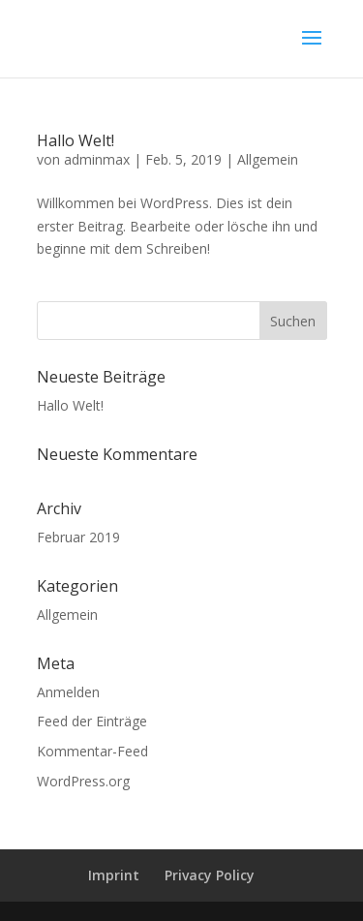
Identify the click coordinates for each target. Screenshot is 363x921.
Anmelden (68, 692)
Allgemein (267, 159)
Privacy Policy (210, 875)
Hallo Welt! (75, 140)
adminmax (97, 159)
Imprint (113, 875)
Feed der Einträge (92, 721)
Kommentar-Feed (92, 751)
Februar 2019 (78, 537)
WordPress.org (83, 781)
